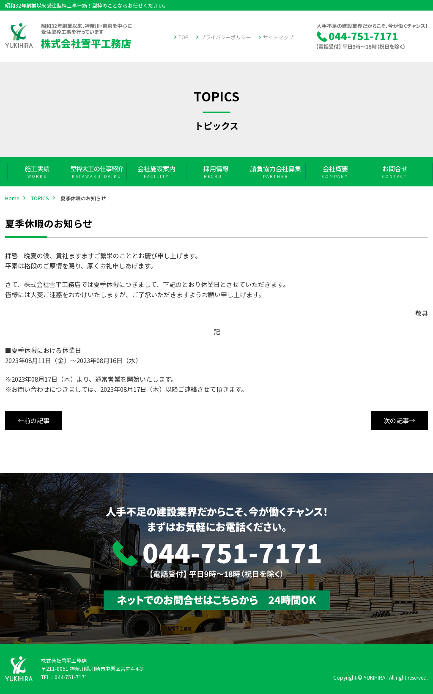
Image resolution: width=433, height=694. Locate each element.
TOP (183, 37)
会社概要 (335, 172)
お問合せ (395, 172)
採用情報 (216, 172)
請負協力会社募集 (275, 172)
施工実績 (37, 172)
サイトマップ (278, 37)
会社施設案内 (156, 172)
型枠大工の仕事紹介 (96, 172)
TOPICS (40, 198)
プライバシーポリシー (225, 37)
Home (12, 198)
